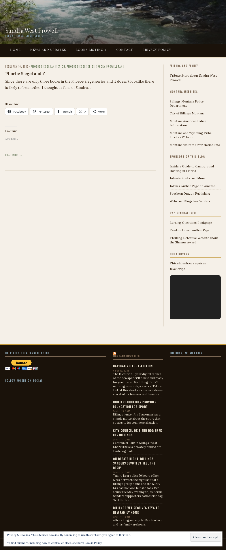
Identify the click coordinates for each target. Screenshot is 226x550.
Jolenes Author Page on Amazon (192, 186)
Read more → (14, 155)
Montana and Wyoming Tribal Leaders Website (191, 135)
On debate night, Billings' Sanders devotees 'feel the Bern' (134, 463)
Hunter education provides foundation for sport (134, 404)
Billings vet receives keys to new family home (136, 510)
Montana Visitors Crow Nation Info (195, 145)
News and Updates (48, 50)
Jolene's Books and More (187, 178)
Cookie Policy (93, 542)
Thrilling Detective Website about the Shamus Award (194, 240)
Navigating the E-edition (133, 366)
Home (15, 50)
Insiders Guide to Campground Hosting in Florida (192, 168)
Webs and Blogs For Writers (190, 201)
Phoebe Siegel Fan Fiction (48, 66)
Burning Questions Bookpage (191, 223)
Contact (124, 50)
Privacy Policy (157, 50)
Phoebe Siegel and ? (25, 73)
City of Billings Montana (187, 113)
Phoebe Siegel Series (81, 66)
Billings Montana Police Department (186, 103)
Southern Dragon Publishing (190, 193)
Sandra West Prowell (31, 30)
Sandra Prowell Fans (110, 66)
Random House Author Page (190, 230)
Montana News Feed (126, 356)
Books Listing (90, 50)
